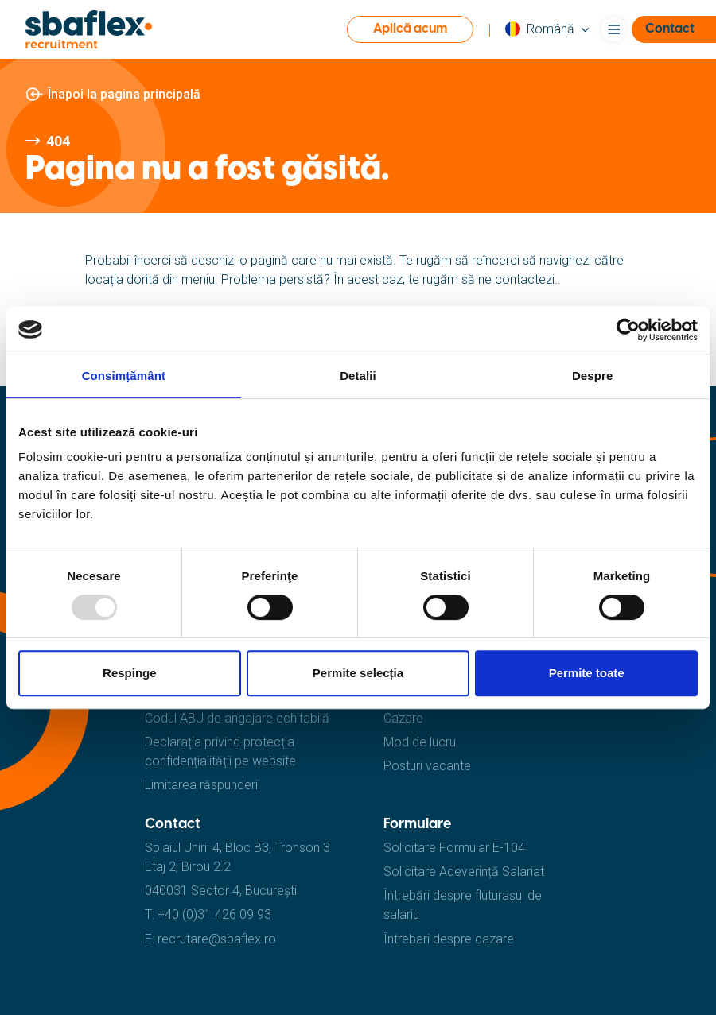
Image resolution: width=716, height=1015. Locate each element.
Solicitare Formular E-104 (454, 847)
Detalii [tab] (358, 375)
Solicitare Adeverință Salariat (463, 871)
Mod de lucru (419, 742)
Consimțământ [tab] (123, 375)
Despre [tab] (592, 375)
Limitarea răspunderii (202, 784)
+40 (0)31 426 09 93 (214, 914)
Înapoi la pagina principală (124, 94)
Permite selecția (358, 673)
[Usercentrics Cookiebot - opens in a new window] (628, 330)
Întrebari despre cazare (448, 939)
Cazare (403, 718)
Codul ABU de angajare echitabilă (237, 718)
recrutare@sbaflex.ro (217, 939)
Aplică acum (410, 29)
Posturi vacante (427, 765)
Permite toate (587, 673)
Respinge (130, 673)
